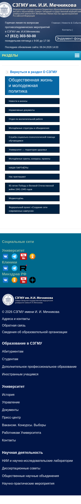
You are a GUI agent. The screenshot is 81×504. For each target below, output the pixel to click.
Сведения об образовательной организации (34, 332)
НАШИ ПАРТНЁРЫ (18, 167)
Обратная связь (14, 325)
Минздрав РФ (14, 274)
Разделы (10, 55)
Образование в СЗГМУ (22, 343)
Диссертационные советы (21, 468)
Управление (11, 402)
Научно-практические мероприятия (28, 483)
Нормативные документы (22, 110)
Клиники (9, 262)
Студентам (10, 359)
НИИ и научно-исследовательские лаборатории (37, 460)
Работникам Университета (21, 432)
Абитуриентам (12, 351)
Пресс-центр (11, 417)
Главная (56, 23)
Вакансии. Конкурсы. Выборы (24, 425)
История (8, 394)
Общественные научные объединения (30, 476)
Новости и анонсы (18, 101)
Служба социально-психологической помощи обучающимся (32, 139)
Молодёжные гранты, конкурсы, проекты (29, 158)
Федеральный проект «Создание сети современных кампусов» (28, 209)
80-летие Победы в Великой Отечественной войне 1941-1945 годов (31, 187)
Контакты (67, 30)
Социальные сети (18, 242)
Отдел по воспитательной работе (26, 119)
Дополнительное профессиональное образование (39, 366)
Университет (13, 250)
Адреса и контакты (16, 319)
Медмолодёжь (16, 198)
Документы (10, 410)
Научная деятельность (22, 453)
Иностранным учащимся (20, 374)
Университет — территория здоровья (28, 149)
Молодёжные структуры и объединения (29, 128)
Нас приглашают (17, 176)
